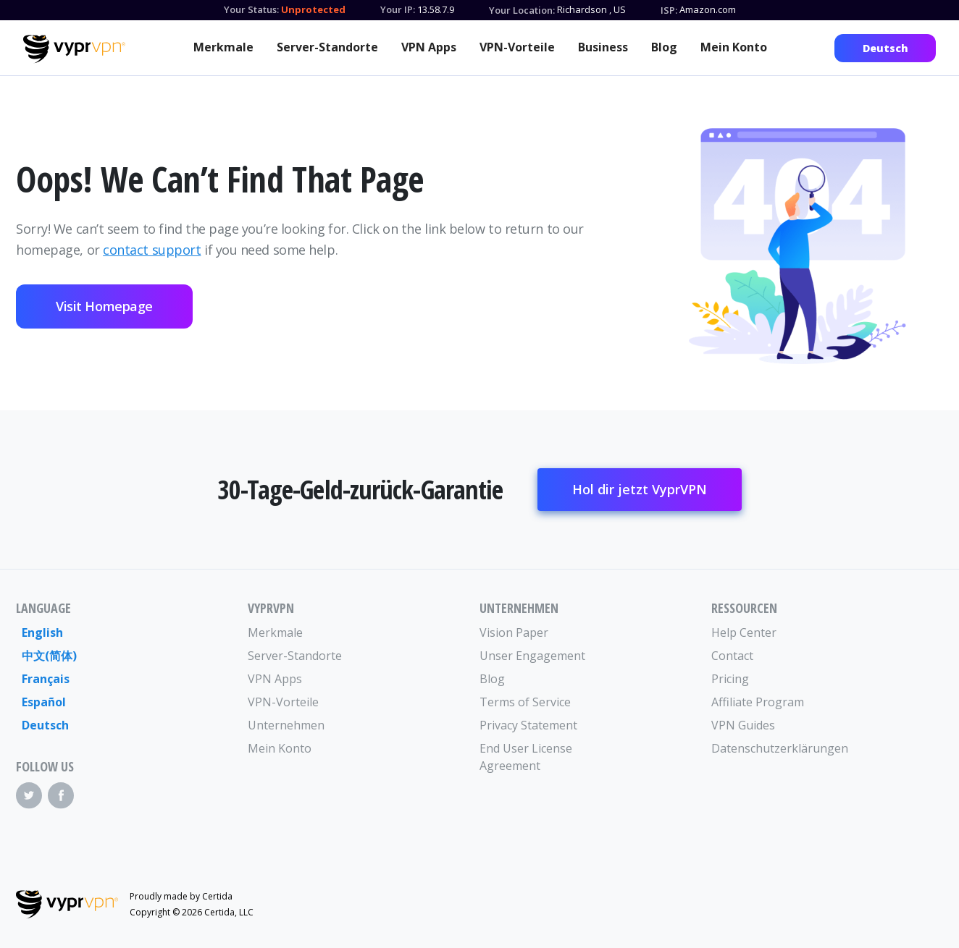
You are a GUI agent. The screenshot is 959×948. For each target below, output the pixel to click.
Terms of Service (525, 702)
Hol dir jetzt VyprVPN (639, 489)
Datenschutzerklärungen (769, 748)
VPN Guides (743, 725)
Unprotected (313, 9)
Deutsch (885, 48)
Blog (664, 47)
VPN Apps (428, 47)
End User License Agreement (526, 757)
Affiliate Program (757, 702)
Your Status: (251, 9)
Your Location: (522, 10)
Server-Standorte (327, 47)
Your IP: (397, 9)
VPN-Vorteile (517, 47)
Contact (732, 656)
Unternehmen (286, 725)
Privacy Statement (528, 725)
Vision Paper (514, 632)
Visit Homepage (104, 306)
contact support (152, 249)
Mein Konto (733, 47)
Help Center (743, 632)
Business (603, 47)
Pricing (730, 679)
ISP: (669, 10)
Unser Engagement (532, 656)
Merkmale (223, 47)
